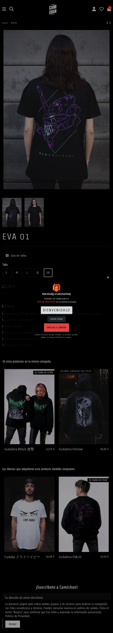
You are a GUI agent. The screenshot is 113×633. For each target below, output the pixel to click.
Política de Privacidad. (17, 616)
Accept (13, 624)
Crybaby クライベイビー (22, 557)
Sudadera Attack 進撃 (19, 449)
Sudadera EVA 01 (70, 557)
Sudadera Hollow (71, 449)
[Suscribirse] (106, 598)
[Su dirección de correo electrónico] (52, 598)
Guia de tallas (16, 255)
